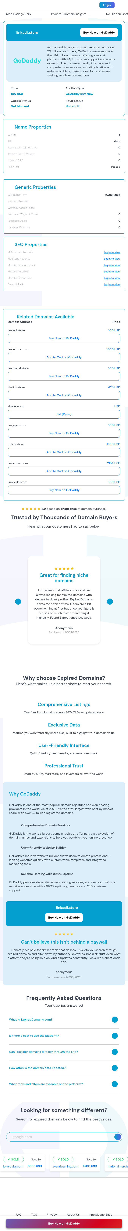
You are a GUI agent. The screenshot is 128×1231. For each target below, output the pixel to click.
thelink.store (16, 387)
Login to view (112, 252)
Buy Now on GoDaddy (64, 338)
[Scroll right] (110, 602)
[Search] (117, 1137)
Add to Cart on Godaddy (63, 357)
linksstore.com (18, 463)
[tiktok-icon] (83, 1204)
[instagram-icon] (45, 1204)
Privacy (52, 1215)
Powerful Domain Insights (66, 14)
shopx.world (16, 406)
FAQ (19, 1215)
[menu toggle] (120, 5)
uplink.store (16, 444)
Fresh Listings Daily (15, 14)
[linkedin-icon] (96, 1204)
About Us (73, 1215)
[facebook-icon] (32, 1204)
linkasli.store (16, 330)
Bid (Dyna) (64, 414)
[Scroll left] (18, 602)
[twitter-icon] (57, 1204)
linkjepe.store (17, 425)
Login (107, 5)
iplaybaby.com (13, 1166)
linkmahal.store (18, 368)
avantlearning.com (65, 1166)
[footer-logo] (64, 1190)
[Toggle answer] (115, 1020)
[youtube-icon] (70, 1204)
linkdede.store (17, 482)
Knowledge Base (100, 1215)
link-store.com (18, 349)
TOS (34, 1215)
